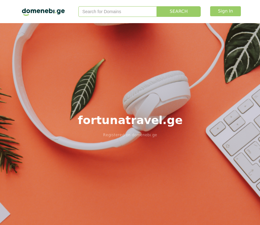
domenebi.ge (144, 134)
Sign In (225, 11)
